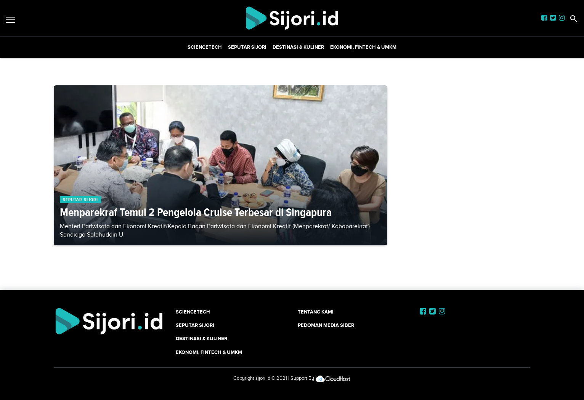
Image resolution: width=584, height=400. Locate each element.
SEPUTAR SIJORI (247, 47)
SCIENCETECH (205, 47)
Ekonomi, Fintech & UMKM (363, 47)
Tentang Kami (316, 312)
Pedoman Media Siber (326, 325)
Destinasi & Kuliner (298, 47)
